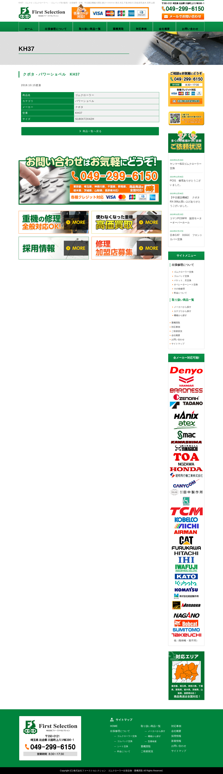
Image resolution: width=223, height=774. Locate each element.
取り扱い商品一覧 (90, 29)
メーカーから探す (182, 307)
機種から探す (180, 315)
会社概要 (164, 29)
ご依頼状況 (176, 331)
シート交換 (122, 746)
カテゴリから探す (182, 311)
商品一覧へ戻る (90, 131)
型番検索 (152, 741)
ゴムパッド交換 (181, 276)
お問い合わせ (190, 29)
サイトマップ (177, 343)
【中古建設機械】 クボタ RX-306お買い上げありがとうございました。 (186, 201)
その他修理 (179, 288)
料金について (180, 293)
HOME (114, 726)
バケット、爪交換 (182, 280)
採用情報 (176, 736)
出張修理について (56, 29)
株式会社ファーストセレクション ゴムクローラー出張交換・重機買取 (108, 770)
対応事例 (141, 29)
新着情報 (176, 741)
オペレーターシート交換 (186, 284)
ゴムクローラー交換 (183, 272)
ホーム (29, 29)
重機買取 (118, 29)
